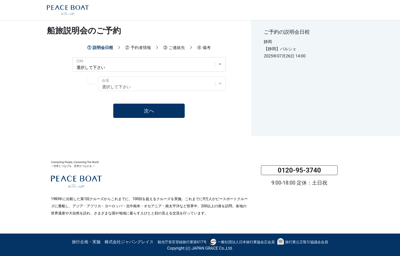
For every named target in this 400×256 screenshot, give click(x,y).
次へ (149, 111)
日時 (79, 61)
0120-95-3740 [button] (299, 170)
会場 (105, 80)
